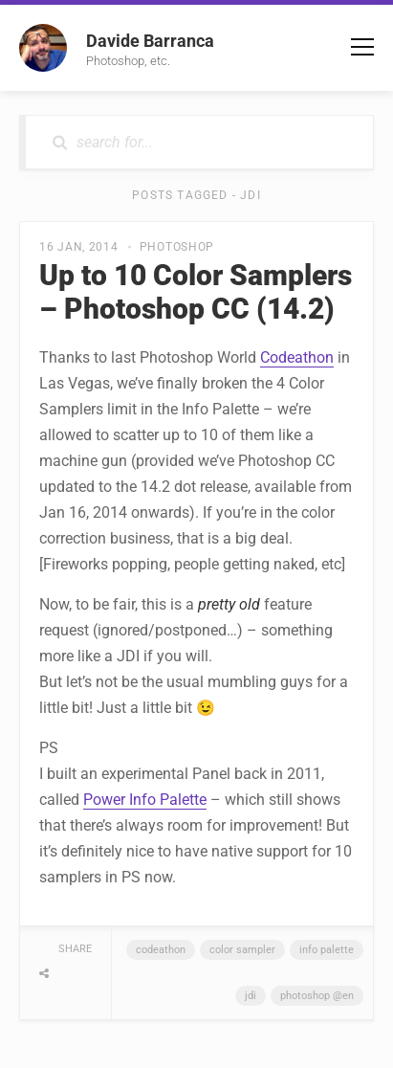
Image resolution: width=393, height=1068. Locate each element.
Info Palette (326, 950)
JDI (250, 996)
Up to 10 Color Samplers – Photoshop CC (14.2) (195, 291)
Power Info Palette (145, 799)
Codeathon (297, 357)
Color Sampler (242, 950)
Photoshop (177, 247)
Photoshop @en (317, 996)
